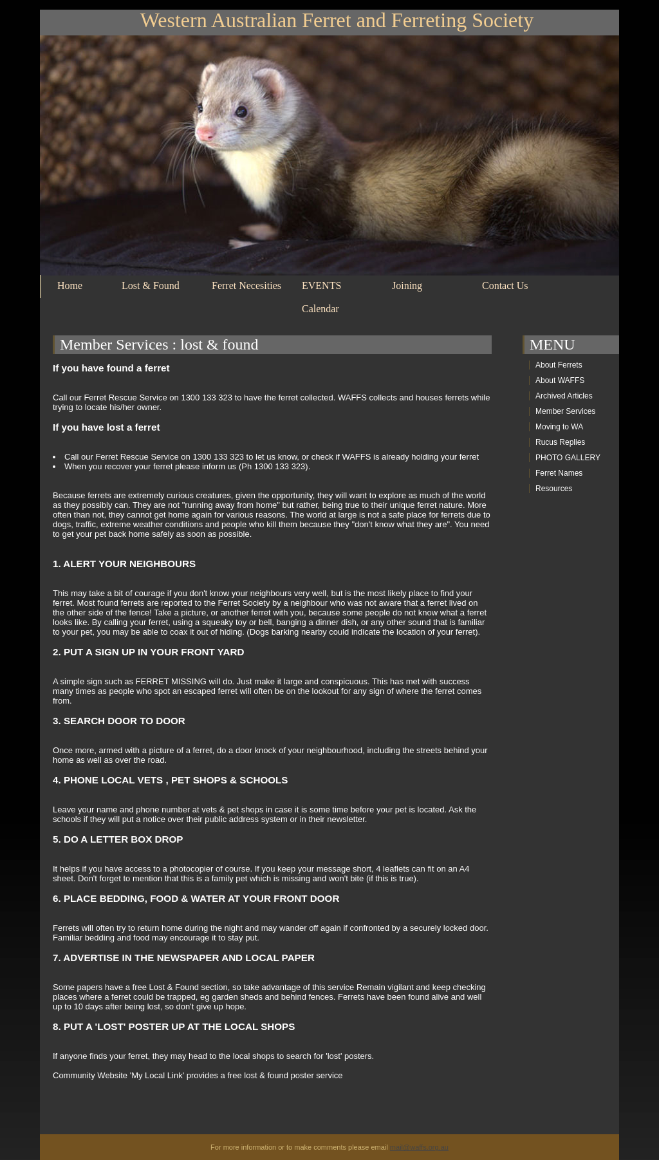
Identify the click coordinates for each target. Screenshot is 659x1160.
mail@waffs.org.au (419, 1147)
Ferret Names (558, 473)
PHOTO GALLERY (567, 457)
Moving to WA (559, 426)
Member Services (114, 344)
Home (69, 285)
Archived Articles (564, 395)
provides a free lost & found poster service (265, 1075)
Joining (407, 285)
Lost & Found (151, 285)
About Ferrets (558, 365)
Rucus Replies (560, 442)
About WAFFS (559, 380)
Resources (553, 488)
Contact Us (505, 285)
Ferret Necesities (246, 285)
